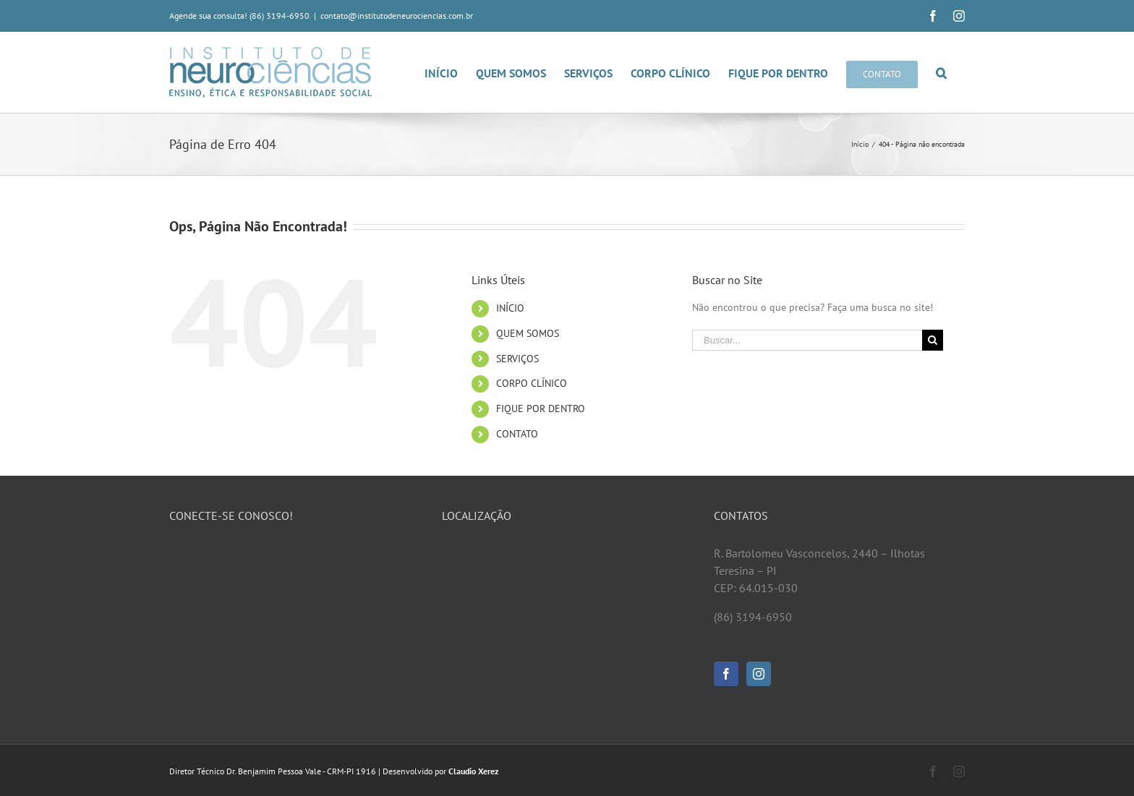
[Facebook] (726, 674)
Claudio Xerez (473, 771)
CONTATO (517, 433)
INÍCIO (510, 307)
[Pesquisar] (941, 72)
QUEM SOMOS (527, 333)
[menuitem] (450, 72)
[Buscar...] (807, 340)
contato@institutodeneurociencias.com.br (396, 15)
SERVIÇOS (517, 358)
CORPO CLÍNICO (531, 383)
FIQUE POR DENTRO (540, 408)
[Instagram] (758, 674)
